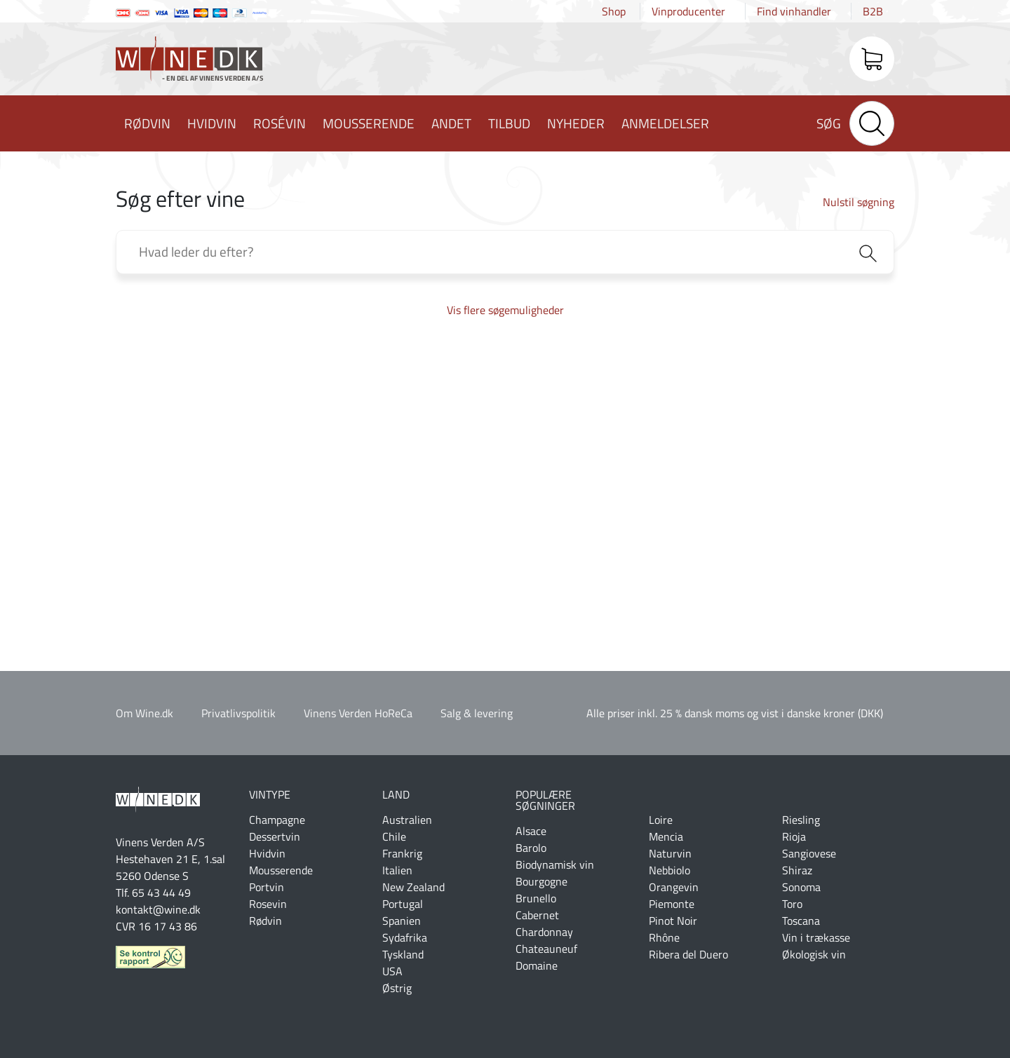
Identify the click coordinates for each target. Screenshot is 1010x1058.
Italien (397, 870)
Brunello (536, 898)
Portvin (266, 887)
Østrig (397, 987)
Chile (394, 836)
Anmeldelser (665, 123)
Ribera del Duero (688, 954)
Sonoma (801, 887)
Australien (407, 819)
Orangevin (674, 887)
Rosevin (268, 903)
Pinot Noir (673, 920)
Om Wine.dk (144, 713)
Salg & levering (476, 713)
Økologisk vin (814, 954)
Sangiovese (809, 853)
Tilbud (509, 123)
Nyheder (576, 123)
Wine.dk (189, 61)
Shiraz (797, 870)
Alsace (531, 830)
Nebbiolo (669, 870)
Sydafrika (404, 937)
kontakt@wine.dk (158, 909)
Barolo (531, 847)
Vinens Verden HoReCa (358, 713)
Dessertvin (274, 836)
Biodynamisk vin (555, 864)
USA (392, 971)
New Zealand (413, 887)
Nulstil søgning (858, 202)
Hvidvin (211, 123)
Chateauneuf (546, 948)
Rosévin (279, 123)
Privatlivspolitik (238, 713)
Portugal (402, 903)
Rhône (664, 937)
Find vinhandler (794, 11)
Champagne (277, 819)
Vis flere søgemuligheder (505, 309)
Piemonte (671, 903)
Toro (792, 903)
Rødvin (147, 123)
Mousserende (369, 123)
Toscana (801, 920)
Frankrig (402, 853)
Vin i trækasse (816, 937)
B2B (873, 11)
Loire (661, 819)
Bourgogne (541, 881)
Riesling (801, 819)
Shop (614, 11)
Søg (828, 123)
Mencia (666, 836)
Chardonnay (544, 931)
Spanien (401, 920)
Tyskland (403, 954)
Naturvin (670, 853)
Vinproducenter (688, 11)
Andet (451, 123)
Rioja (794, 836)
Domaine (537, 965)
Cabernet (537, 915)
